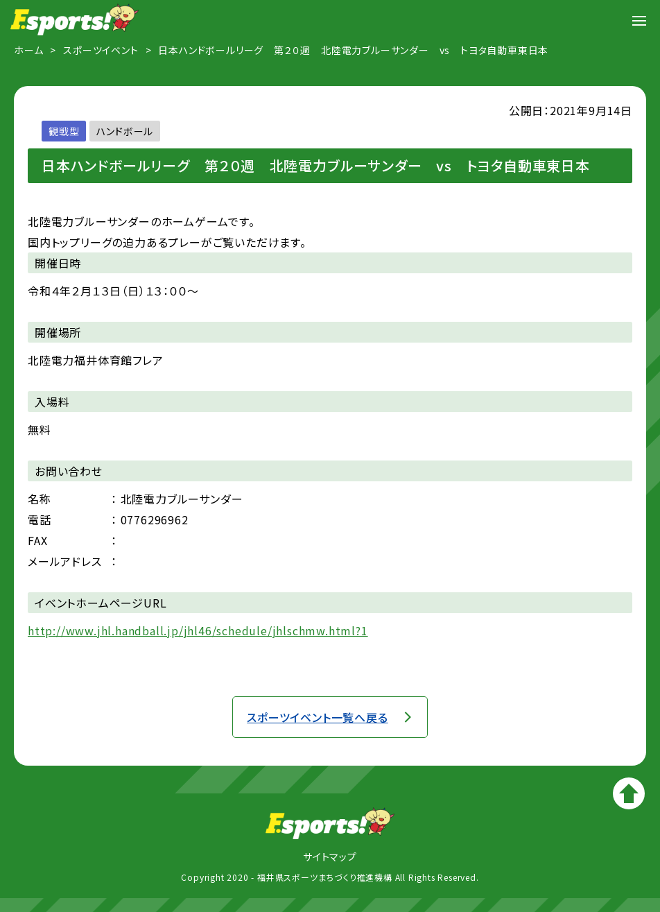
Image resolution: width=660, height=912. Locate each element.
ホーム (28, 50)
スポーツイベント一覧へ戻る (317, 717)
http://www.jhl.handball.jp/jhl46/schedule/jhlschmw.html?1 (198, 630)
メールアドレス (65, 561)
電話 (39, 519)
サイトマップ (330, 856)
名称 (39, 498)
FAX (37, 540)
